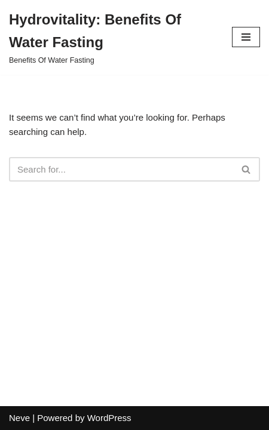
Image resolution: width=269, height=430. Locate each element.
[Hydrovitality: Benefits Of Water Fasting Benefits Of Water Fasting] (111, 37)
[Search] (121, 169)
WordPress (109, 418)
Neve (19, 418)
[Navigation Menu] (246, 37)
